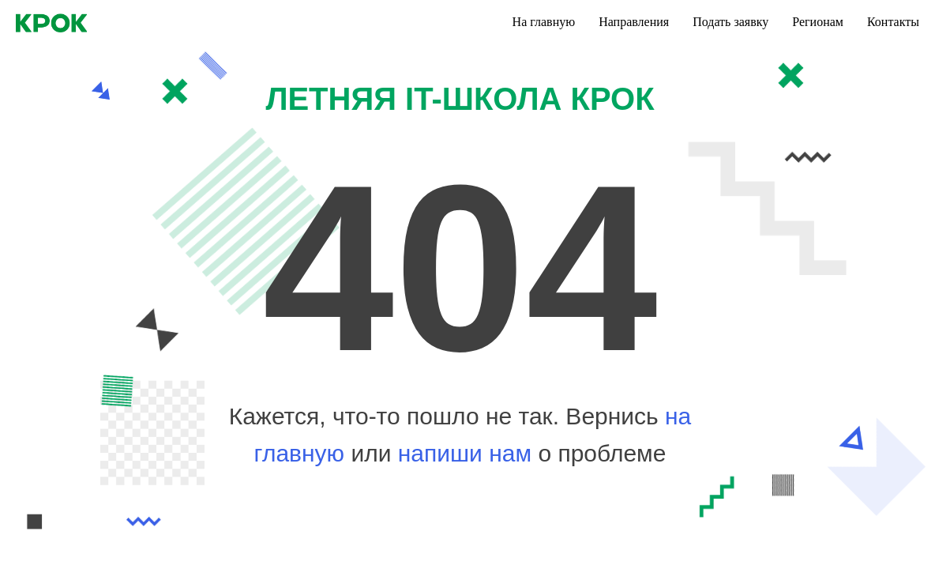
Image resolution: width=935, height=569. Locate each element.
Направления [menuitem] (634, 21)
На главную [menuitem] (544, 21)
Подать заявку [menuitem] (730, 21)
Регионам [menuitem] (817, 21)
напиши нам (468, 453)
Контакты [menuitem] (893, 21)
